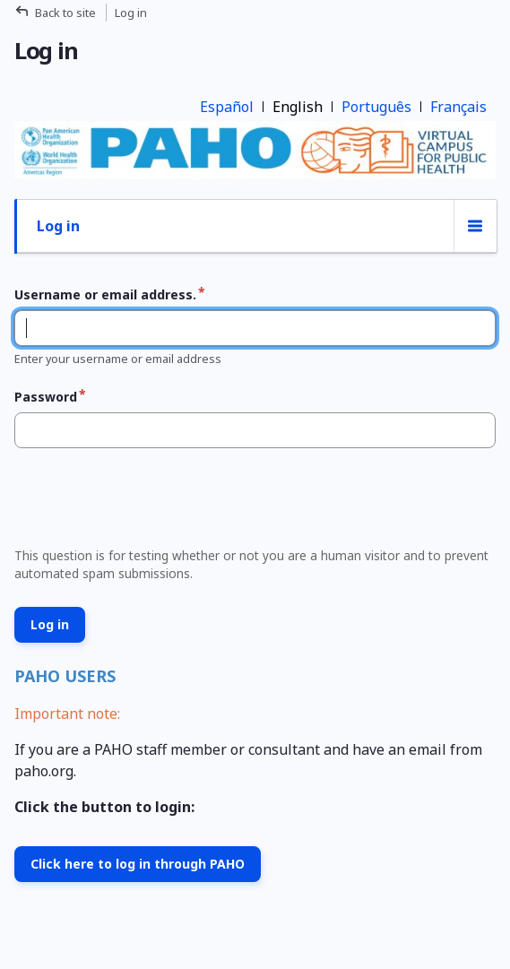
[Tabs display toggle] (475, 226)
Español (227, 107)
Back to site (65, 12)
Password (45, 396)
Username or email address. (105, 294)
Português (376, 107)
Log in (58, 226)
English (297, 107)
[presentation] (143, 503)
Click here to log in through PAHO (137, 863)
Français (458, 107)
